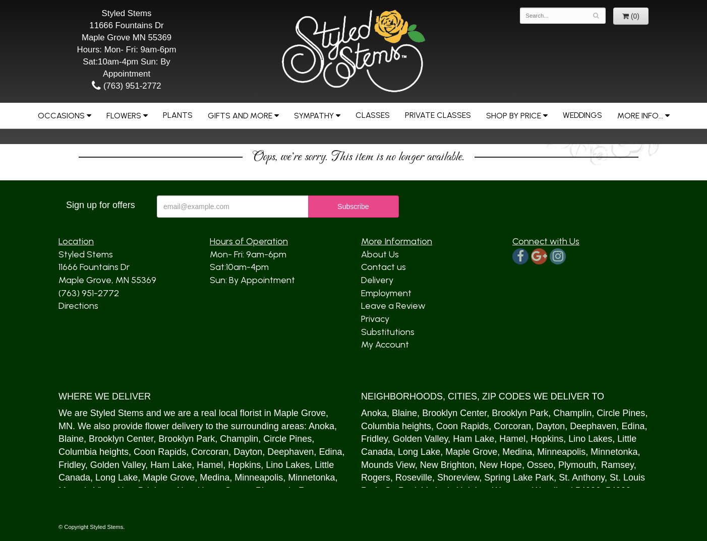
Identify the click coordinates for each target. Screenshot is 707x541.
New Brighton (447, 465)
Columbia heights (93, 452)
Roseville (413, 477)
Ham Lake (171, 465)
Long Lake (116, 477)
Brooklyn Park (186, 439)
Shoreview (458, 477)
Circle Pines (287, 439)
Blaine (71, 439)
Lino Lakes (288, 465)
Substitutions (388, 331)
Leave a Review (393, 305)
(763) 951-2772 (126, 86)
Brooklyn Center (121, 439)
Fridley (71, 465)
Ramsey (617, 465)
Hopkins (244, 465)
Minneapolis (258, 477)
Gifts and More (240, 115)
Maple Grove (300, 413)
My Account (385, 344)
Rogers (375, 477)
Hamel (210, 465)
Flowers (123, 115)
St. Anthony (582, 477)
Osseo (540, 465)
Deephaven (290, 452)
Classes (373, 115)
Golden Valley (117, 465)
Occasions (61, 115)
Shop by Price (513, 115)
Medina (214, 477)
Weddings (582, 115)
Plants (178, 115)
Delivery (377, 280)
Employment (386, 293)
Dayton (247, 452)
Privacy (375, 318)
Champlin (239, 439)
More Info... (640, 115)
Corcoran (209, 452)
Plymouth (577, 465)
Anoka (321, 426)
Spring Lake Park (519, 477)
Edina (330, 452)
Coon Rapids (160, 452)
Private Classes (438, 115)
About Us (380, 254)
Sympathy (314, 115)
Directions (78, 305)
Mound (375, 465)
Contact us (383, 267)
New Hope (501, 465)
